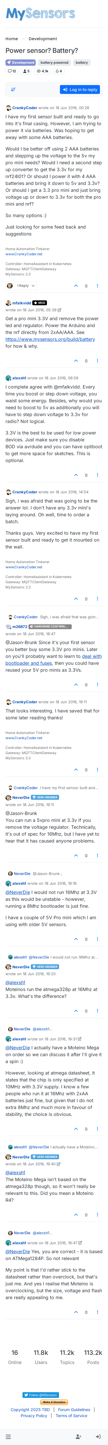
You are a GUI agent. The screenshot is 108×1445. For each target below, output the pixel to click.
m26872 (19, 626)
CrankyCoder (24, 107)
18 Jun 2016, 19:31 (61, 1039)
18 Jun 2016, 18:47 (39, 633)
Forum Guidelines (74, 1409)
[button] (8, 1437)
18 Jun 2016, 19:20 (39, 973)
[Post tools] (97, 285)
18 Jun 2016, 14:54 (72, 492)
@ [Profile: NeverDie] (17, 892)
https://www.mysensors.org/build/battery (50, 339)
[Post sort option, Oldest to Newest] (13, 89)
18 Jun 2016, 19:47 (61, 1243)
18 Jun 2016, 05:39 (39, 310)
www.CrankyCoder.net (23, 254)
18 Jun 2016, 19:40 (39, 1164)
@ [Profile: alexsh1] (15, 982)
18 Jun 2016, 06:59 (61, 378)
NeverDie (21, 797)
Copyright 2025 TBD (30, 1409)
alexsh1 (19, 378)
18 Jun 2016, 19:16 (61, 883)
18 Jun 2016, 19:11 (71, 702)
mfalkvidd (21, 303)
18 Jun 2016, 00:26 (72, 107)
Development (20, 62)
